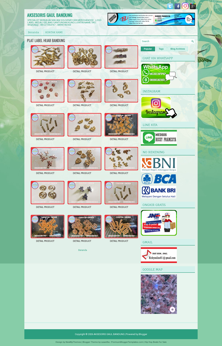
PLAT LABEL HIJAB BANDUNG (46, 40)
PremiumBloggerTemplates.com (127, 342)
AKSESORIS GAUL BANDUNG (49, 15)
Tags (161, 49)
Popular (148, 49)
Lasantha (105, 342)
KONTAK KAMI (54, 32)
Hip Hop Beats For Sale (156, 342)
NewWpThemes (73, 342)
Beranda (33, 32)
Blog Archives (178, 49)
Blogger (143, 334)
